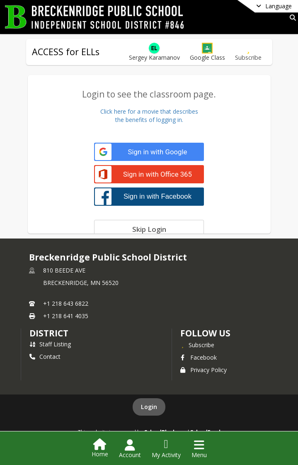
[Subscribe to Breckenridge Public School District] (197, 344)
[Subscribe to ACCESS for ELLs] (248, 52)
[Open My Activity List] (166, 448)
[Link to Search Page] (291, 18)
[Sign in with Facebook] (149, 196)
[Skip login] (149, 229)
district (48, 333)
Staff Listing (50, 344)
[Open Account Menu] (130, 448)
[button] (207, 52)
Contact (45, 356)
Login (149, 407)
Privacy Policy (203, 370)
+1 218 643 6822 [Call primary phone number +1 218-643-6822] (65, 303)
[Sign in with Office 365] (149, 174)
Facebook (198, 357)
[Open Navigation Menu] (199, 448)
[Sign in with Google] (149, 152)
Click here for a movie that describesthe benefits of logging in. (149, 115)
